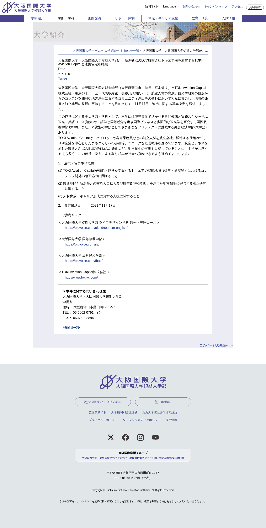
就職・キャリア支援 (163, 18)
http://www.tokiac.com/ (81, 277)
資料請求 (255, 7)
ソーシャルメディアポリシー (142, 420)
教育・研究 (200, 18)
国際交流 (94, 18)
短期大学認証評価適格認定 (159, 412)
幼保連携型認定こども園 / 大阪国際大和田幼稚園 (156, 457)
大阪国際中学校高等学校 (113, 457)
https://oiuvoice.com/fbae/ (83, 261)
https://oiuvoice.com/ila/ (82, 244)
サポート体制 (125, 18)
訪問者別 (151, 6)
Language (169, 6)
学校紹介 (37, 18)
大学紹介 (110, 50)
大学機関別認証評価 (124, 412)
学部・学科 (66, 18)
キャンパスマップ (215, 6)
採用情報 (171, 420)
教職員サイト (97, 412)
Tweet (62, 79)
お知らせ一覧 (130, 50)
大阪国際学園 (89, 457)
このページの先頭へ (214, 345)
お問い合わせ (191, 6)
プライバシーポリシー (103, 420)
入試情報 (228, 18)
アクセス (237, 6)
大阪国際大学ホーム (87, 50)
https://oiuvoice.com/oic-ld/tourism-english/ (96, 227)
